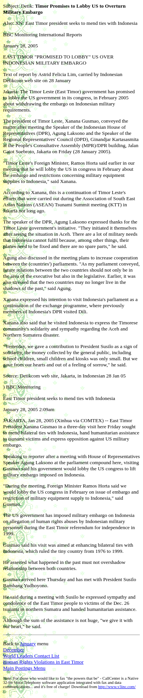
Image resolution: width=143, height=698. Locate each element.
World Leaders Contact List (31, 656)
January (27, 643)
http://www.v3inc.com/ (116, 687)
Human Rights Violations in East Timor (43, 662)
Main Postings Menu (24, 668)
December (13, 650)
